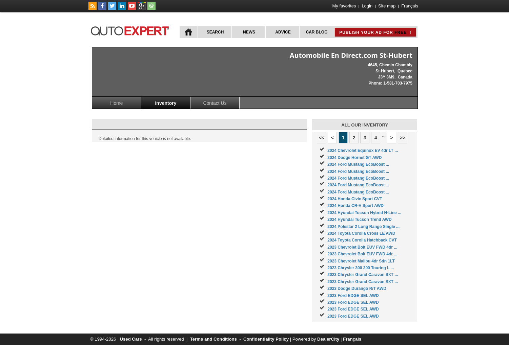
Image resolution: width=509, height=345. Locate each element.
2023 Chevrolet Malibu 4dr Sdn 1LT (361, 261)
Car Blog (317, 32)
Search (215, 32)
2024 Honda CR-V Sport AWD (355, 205)
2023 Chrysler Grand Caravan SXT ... (362, 274)
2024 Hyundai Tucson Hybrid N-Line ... (364, 212)
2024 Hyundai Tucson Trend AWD (359, 219)
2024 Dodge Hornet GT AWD (354, 157)
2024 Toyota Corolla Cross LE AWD (361, 233)
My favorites (344, 5)
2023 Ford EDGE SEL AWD (353, 295)
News (249, 32)
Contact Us (214, 103)
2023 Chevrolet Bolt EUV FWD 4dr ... (362, 247)
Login (367, 5)
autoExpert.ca (131, 30)
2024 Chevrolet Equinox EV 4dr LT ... (362, 150)
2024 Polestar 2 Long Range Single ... (363, 226)
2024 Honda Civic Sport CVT (354, 199)
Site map (386, 5)
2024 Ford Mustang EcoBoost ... (358, 164)
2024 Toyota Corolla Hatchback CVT (362, 240)
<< (321, 137)
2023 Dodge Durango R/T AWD (356, 288)
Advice (282, 32)
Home (116, 103)
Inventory (165, 103)
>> (402, 137)
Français (409, 5)
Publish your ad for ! (375, 32)
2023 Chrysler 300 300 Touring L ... (360, 268)
